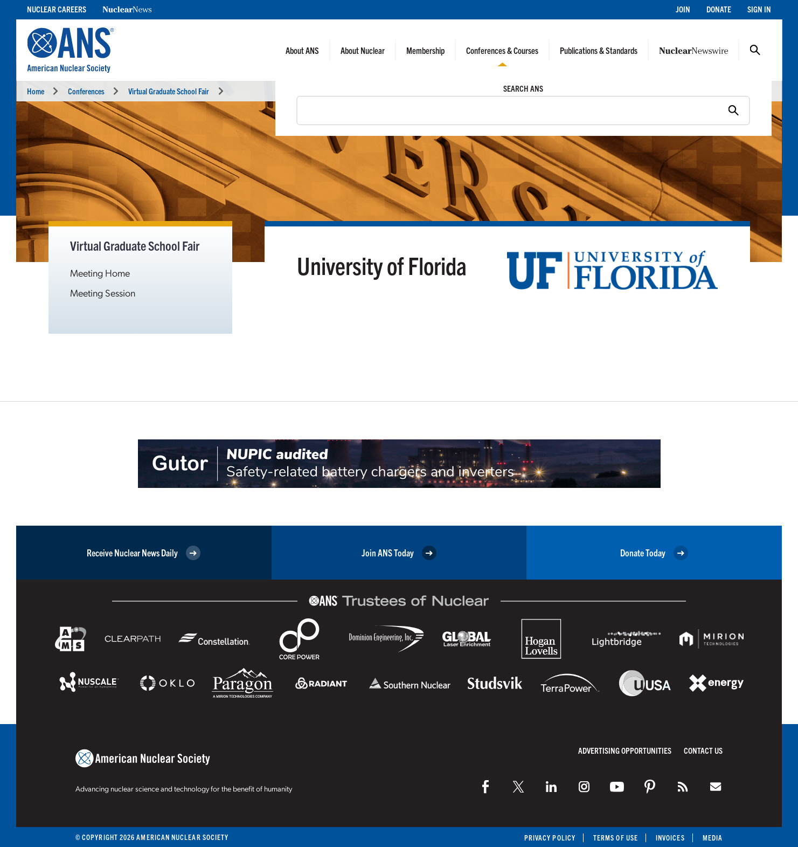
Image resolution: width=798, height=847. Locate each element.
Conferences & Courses (502, 50)
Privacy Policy (549, 837)
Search (755, 50)
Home (35, 91)
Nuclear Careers (56, 9)
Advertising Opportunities (624, 750)
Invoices (670, 837)
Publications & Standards (598, 50)
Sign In (759, 9)
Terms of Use (615, 837)
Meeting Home (100, 272)
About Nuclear (363, 50)
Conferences (86, 91)
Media (713, 837)
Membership (425, 50)
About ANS (302, 50)
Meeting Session (102, 292)
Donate (718, 9)
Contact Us (703, 750)
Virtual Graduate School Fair (168, 91)
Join (683, 9)
